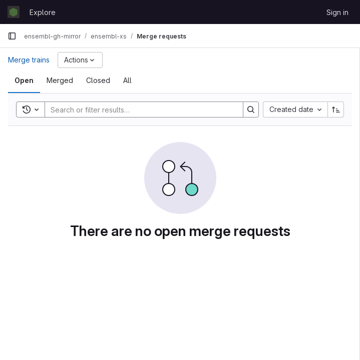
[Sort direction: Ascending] (336, 110)
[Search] (139, 110)
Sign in (337, 12)
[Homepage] (14, 12)
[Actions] (80, 60)
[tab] (24, 80)
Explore (43, 12)
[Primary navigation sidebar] (12, 36)
